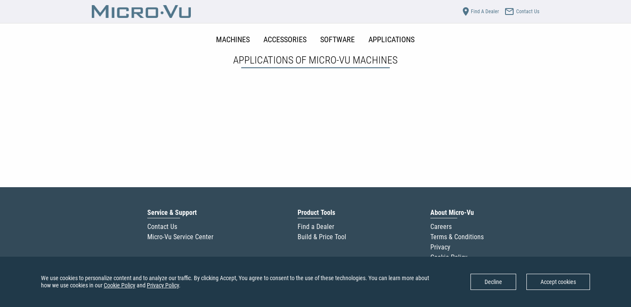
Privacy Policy (163, 285)
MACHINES (233, 39)
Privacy (440, 247)
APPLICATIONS (391, 39)
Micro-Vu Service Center (180, 237)
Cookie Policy (119, 285)
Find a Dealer (316, 227)
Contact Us (162, 227)
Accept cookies (558, 281)
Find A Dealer (480, 11)
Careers (441, 227)
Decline (493, 281)
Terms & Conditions (457, 237)
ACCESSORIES (285, 39)
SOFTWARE (337, 39)
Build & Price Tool (322, 237)
